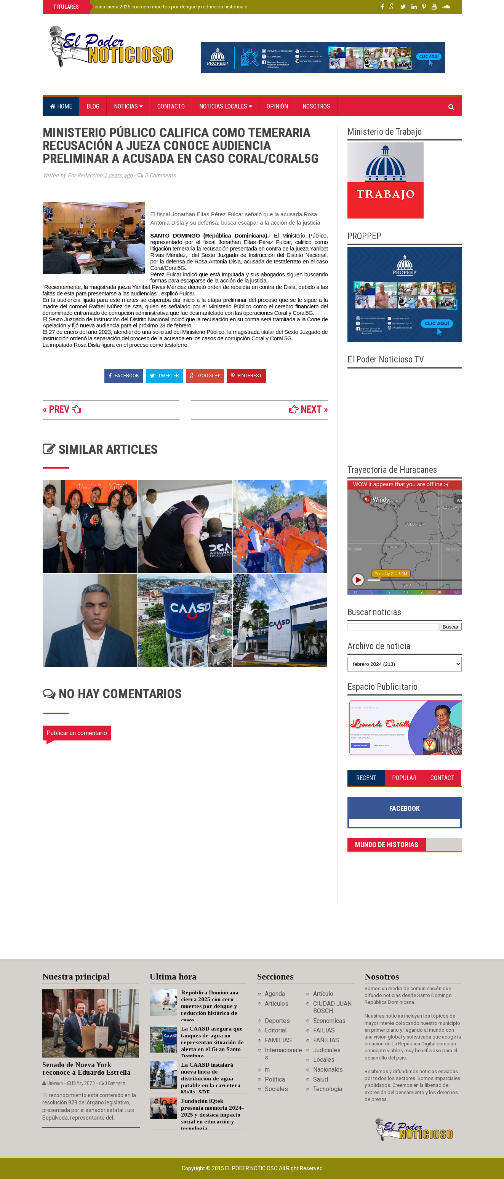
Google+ (205, 375)
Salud (320, 1079)
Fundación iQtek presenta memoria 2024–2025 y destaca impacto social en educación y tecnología (212, 1114)
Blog (92, 106)
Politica (275, 1079)
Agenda (275, 993)
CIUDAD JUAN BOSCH (332, 1007)
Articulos (276, 1003)
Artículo (323, 993)
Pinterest (246, 375)
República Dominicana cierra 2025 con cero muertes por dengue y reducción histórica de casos (158, 7)
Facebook (124, 375)
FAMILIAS (278, 1040)
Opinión (277, 106)
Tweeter (164, 375)
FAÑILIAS (326, 1040)
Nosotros (316, 106)
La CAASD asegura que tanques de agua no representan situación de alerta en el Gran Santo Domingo (212, 1042)
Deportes (277, 1020)
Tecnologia (327, 1089)
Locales (323, 1059)
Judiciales (327, 1050)
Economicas (329, 1020)
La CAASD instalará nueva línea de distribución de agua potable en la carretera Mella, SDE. (210, 1078)
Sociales (276, 1089)
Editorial (275, 1030)
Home (61, 106)
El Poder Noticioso (252, 1168)
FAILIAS (324, 1030)
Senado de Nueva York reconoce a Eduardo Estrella (86, 1069)
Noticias (128, 106)
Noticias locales (225, 106)
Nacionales (328, 1069)
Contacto (171, 106)
